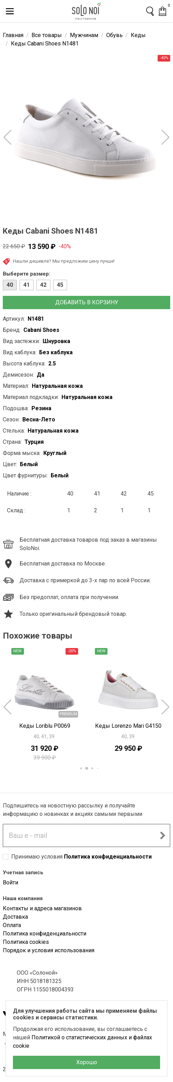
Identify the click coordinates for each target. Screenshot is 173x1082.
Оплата (12, 925)
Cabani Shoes (41, 330)
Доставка (15, 916)
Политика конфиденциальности (108, 856)
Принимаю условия (81, 856)
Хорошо (86, 1062)
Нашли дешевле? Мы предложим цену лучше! (59, 261)
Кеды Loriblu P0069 (44, 725)
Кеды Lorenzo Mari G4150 (128, 725)
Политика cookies (26, 942)
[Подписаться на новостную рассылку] (162, 835)
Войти (10, 882)
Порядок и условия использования (48, 950)
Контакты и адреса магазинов (42, 908)
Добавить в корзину (86, 302)
